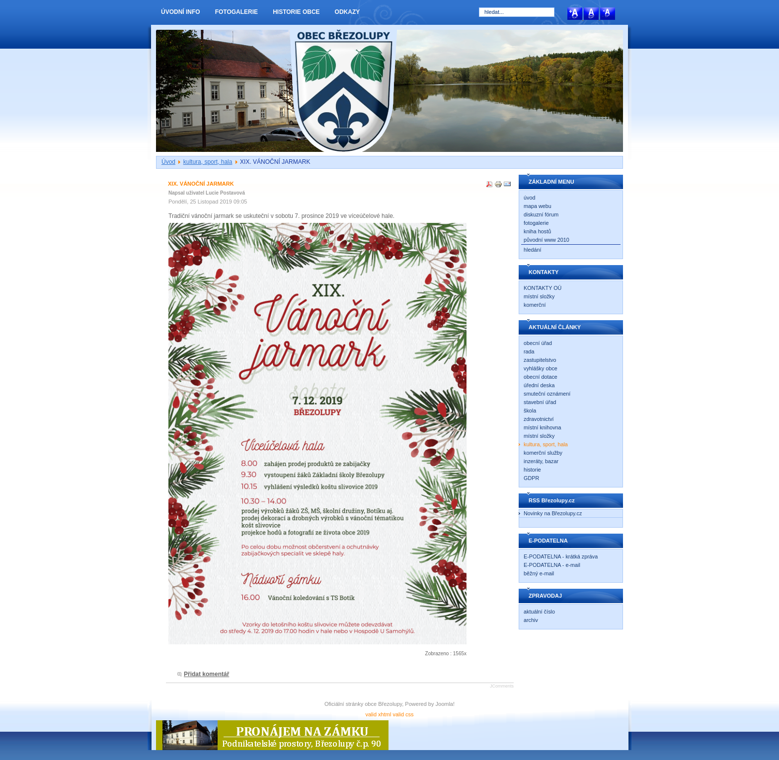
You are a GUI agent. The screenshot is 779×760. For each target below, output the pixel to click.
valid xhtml (378, 714)
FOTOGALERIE (236, 11)
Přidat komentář (206, 674)
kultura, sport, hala (208, 161)
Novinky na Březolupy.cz (553, 513)
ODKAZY (347, 11)
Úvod (168, 161)
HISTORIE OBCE (296, 11)
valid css (402, 714)
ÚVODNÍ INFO (180, 11)
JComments (502, 686)
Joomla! (445, 704)
